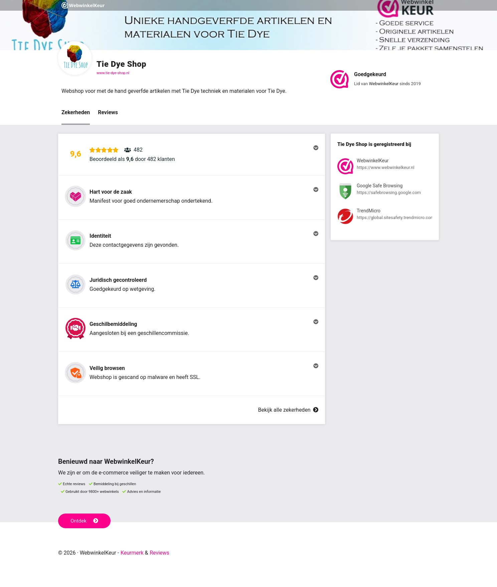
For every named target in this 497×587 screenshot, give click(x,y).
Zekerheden (75, 112)
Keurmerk (132, 553)
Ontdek (84, 521)
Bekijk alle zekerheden (288, 410)
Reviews (108, 112)
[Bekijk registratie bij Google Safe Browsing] (384, 192)
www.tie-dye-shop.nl (113, 73)
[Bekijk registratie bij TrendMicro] (384, 217)
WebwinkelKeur (383, 83)
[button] (191, 154)
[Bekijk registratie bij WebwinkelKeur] (384, 167)
